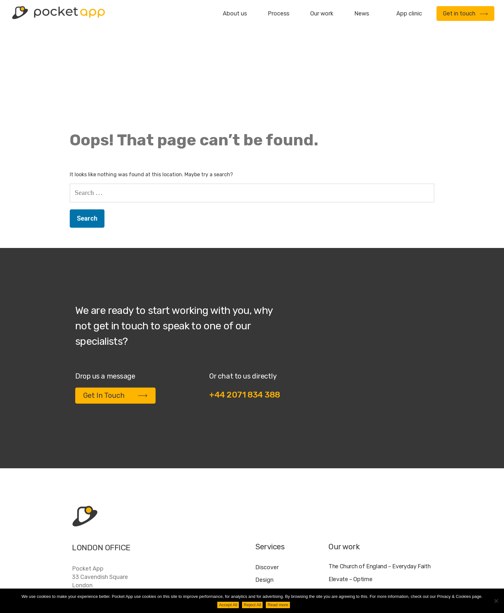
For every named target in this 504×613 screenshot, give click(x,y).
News (361, 13)
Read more (277, 604)
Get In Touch (115, 315)
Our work (321, 13)
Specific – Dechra (351, 526)
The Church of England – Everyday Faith (379, 486)
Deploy (264, 525)
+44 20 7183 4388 (97, 527)
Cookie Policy (399, 576)
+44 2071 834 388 (244, 315)
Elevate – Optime (350, 499)
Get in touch (465, 13)
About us (235, 13)
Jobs (349, 576)
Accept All (228, 604)
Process (278, 13)
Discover (267, 487)
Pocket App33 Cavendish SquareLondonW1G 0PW (100, 501)
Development (273, 512)
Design (264, 500)
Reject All (252, 604)
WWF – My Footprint (354, 538)
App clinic (409, 13)
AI (426, 576)
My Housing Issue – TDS (359, 512)
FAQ (368, 576)
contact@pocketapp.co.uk (107, 540)
